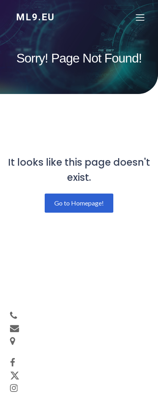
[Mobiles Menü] (140, 17)
